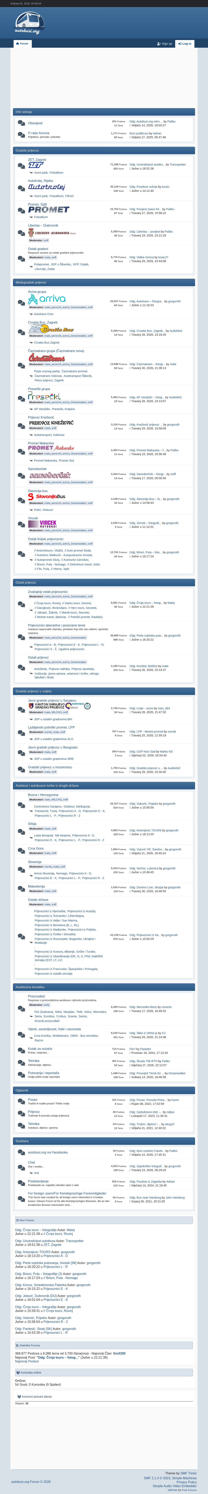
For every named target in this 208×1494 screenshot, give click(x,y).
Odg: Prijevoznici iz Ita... (145, 935)
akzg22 (169, 1124)
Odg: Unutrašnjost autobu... (147, 164)
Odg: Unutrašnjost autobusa (35, 1241)
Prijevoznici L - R (92, 644)
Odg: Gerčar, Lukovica (143, 868)
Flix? (132, 1049)
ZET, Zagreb (37, 159)
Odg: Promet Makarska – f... (147, 450)
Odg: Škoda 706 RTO (143, 1061)
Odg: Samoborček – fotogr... (147, 474)
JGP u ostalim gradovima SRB (53, 758)
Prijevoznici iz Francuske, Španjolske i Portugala (66, 969)
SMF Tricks (188, 1473)
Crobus (61, 1016)
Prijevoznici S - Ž (46, 649)
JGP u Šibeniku (61, 264)
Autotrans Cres (43, 314)
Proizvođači (36, 996)
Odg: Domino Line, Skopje (146, 887)
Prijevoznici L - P (45, 815)
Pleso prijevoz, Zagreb (49, 380)
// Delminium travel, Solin (84, 564)
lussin (165, 186)
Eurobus (49, 1016)
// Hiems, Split (60, 568)
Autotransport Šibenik (78, 375)
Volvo (87, 1011)
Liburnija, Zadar (45, 269)
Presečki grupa (39, 389)
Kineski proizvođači (47, 1021)
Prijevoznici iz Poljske (82, 929)
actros (66, 307)
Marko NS (166, 751)
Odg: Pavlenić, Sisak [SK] (33, 1329)
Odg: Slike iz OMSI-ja (143, 1033)
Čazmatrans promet (74, 371)
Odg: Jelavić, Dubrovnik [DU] (36, 1296)
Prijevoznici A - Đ (45, 644)
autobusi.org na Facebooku (48, 1152)
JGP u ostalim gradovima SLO (53, 739)
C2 (163, 1033)
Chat (31, 1162)
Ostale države (38, 899)
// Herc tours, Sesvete (82, 607)
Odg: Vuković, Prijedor (143, 803)
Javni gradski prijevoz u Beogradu (53, 747)
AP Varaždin (42, 409)
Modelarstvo (60, 1035)
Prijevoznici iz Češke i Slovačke (55, 934)
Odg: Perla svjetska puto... (146, 635)
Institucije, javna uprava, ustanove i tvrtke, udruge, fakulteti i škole (67, 675)
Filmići (69, 196)
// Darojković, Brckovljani (50, 607)
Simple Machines (184, 1478)
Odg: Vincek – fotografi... (145, 523)
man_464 (164, 708)
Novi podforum (138, 133)
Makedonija (36, 886)
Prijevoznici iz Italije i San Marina (56, 920)
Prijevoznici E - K (69, 644)
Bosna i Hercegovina (43, 795)
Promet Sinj (66, 460)
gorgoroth (174, 301)
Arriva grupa (37, 291)
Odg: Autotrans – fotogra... (146, 301)
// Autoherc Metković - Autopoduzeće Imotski (63, 555)
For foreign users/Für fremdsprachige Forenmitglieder (67, 1193)
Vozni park (41, 172)
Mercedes (99, 1011)
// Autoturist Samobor (74, 559)
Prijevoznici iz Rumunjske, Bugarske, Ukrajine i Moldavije (65, 940)
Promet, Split (37, 204)
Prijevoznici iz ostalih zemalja (53, 973)
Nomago (61, 873)
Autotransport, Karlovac (49, 434)
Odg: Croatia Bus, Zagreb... (147, 330)
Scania (72, 1016)
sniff (46, 240)
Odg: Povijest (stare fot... (145, 209)
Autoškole (40, 669)
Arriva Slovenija (44, 873)
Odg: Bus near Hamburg (145, 1197)
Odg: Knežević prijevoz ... (145, 424)
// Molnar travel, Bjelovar (50, 617)
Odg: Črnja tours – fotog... (146, 602)
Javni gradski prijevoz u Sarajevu (52, 700)
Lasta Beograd (43, 835)
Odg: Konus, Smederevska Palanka (40, 1285)
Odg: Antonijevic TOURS (145, 830)
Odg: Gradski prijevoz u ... (146, 768)
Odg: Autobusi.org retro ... (146, 121)
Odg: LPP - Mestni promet (146, 731)
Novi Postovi (25, 1220)
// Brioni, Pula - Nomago (50, 564)
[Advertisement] (104, 79)
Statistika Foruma (28, 1345)
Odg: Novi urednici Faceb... (147, 1150)
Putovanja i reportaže (43, 1073)
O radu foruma (38, 133)
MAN (58, 1011)
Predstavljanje (38, 1181)
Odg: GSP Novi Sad (142, 751)
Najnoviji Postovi (27, 1361)
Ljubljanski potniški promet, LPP (51, 727)
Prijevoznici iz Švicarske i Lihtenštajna (59, 915)
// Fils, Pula (42, 568)
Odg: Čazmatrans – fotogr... (147, 364)
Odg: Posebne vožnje (143, 186)
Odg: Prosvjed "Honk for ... (146, 1073)
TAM (79, 1011)
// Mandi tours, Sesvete (74, 612)
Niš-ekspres (62, 835)
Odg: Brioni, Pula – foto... (145, 552)
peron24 (56, 307)
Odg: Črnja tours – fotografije (36, 1230)
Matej (171, 602)
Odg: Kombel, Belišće (143, 666)
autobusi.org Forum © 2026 (31, 1481)
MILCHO (57, 712)
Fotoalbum (56, 172)
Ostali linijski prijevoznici (45, 539)
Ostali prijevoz (38, 657)
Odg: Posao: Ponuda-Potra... (148, 1100)
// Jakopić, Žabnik (46, 612)
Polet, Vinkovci (43, 509)
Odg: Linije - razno (141, 708)
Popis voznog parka (47, 371)
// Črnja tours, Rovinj (47, 603)
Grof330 (119, 1353)
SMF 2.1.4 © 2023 (157, 1478)
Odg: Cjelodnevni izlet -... (145, 1112)
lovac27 (163, 257)
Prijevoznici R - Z (69, 815)
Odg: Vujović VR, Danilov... (146, 849)
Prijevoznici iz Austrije (81, 911)
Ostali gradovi (38, 249)
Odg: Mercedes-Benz (143, 1007)
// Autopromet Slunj (47, 559)
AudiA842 (176, 330)
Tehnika (33, 1061)
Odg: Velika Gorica (141, 257)
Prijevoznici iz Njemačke (49, 911)
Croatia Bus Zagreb (46, 342)
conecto (167, 1007)
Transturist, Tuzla (46, 811)
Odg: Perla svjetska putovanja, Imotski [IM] (45, 1263)
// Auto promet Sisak (78, 550)
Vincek (33, 518)
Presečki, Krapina (63, 409)
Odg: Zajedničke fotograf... (146, 1166)
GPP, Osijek (81, 264)
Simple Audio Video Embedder (175, 1486)
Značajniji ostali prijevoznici (48, 592)
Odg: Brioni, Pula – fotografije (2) (38, 1274)
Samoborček (37, 469)
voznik (48, 732)
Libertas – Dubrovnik (43, 225)
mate (47, 257)
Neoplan (68, 1011)
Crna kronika (42, 1035)
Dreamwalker (78, 307)
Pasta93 (145, 1049)
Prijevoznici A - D (70, 811)
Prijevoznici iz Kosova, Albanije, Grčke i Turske (65, 951)
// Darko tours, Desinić (76, 603)
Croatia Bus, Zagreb (43, 322)
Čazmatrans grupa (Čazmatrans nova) (56, 351)
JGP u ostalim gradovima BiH (53, 719)
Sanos (83, 1016)
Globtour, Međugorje (77, 806)
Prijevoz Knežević (41, 417)
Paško (171, 121)
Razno (39, 1040)
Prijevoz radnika (59, 669)
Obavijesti (35, 123)
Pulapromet (41, 264)
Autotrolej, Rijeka (40, 180)
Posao (32, 1099)
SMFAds (172, 1490)
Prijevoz (34, 1111)
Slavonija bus (38, 491)
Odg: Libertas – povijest (144, 231)
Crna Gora (35, 848)
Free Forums (189, 1490)
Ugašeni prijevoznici (71, 649)
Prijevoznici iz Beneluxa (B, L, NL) (57, 925)
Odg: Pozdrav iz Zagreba (145, 1181)
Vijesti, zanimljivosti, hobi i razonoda (54, 1029)
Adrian (157, 133)
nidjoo (170, 1112)
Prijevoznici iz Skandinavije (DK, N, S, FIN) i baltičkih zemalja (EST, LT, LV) (69, 958)
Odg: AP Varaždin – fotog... (146, 397)
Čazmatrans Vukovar (48, 375)
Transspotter (178, 164)
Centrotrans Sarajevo (48, 806)
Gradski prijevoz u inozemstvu (50, 767)
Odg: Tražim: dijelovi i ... (145, 1124)
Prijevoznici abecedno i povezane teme (56, 625)
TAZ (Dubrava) (43, 1011)
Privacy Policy (187, 1482)
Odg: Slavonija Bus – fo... (145, 499)
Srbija (32, 824)
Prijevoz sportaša (82, 669)
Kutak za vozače (40, 1048)
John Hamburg (175, 1197)
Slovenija (34, 862)
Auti (36, 1173)
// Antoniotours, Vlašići (48, 550)
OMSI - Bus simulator (84, 1035)
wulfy (47, 1004)
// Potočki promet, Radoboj (85, 617)
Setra (38, 1016)
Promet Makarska (41, 443)
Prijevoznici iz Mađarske (50, 929)
